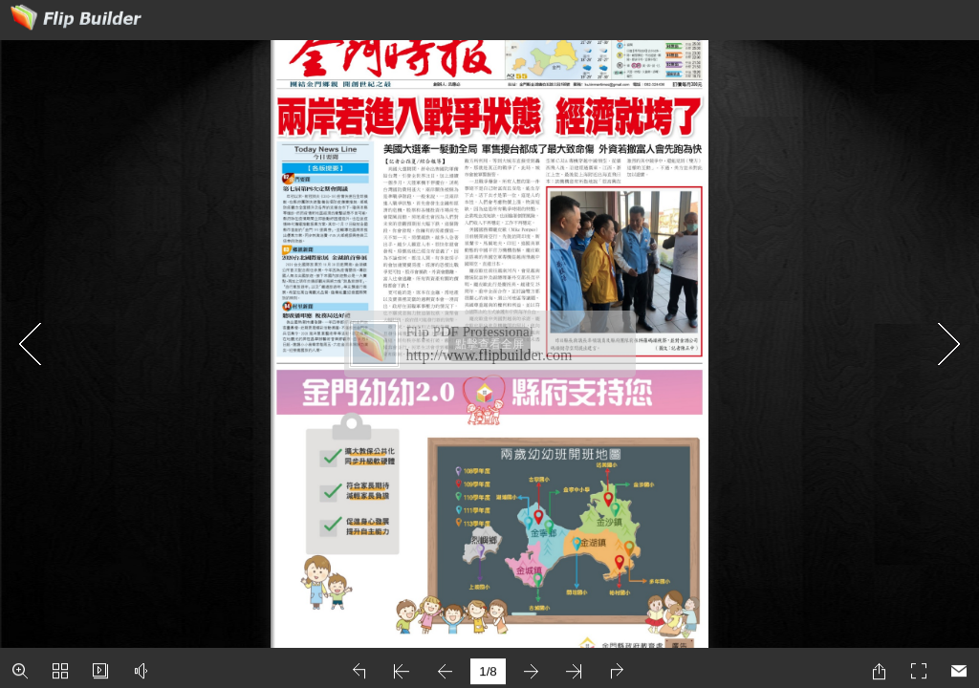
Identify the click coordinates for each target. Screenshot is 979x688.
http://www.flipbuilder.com (489, 355)
